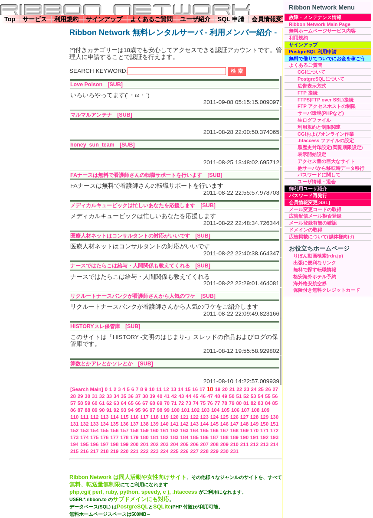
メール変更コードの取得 (315, 209)
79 (232, 403)
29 (80, 396)
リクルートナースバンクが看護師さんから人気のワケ (132, 296)
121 (184, 417)
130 (274, 417)
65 (131, 403)
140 (164, 424)
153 (84, 430)
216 (84, 451)
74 (196, 403)
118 (154, 417)
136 (124, 424)
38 (145, 396)
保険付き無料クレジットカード (326, 290)
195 (84, 444)
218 (104, 451)
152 (74, 430)
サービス (35, 19)
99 (167, 410)
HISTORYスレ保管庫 (95, 326)
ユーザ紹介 (195, 19)
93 (123, 410)
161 (164, 430)
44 (188, 396)
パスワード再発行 (308, 195)
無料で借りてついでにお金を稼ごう (327, 58)
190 (244, 437)
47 (210, 396)
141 (174, 424)
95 (138, 410)
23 (246, 389)
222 (144, 451)
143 (194, 424)
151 (274, 424)
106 (235, 410)
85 (275, 403)
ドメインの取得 (305, 229)
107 (245, 410)
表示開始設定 (312, 154)
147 (234, 424)
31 (95, 396)
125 (224, 417)
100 (175, 410)
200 (134, 444)
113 (104, 417)
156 (114, 430)
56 (275, 396)
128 (254, 417)
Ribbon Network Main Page (319, 24)
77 (217, 403)
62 (109, 403)
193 (274, 437)
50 (232, 396)
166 (214, 430)
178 (124, 437)
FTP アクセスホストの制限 (327, 106)
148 (244, 424)
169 (244, 430)
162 (174, 430)
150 (264, 424)
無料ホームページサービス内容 (322, 30)
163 (184, 430)
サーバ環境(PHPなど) (321, 113)
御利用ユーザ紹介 (308, 188)
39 (152, 396)
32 (102, 396)
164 (194, 430)
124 (214, 417)
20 (225, 389)
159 (144, 430)
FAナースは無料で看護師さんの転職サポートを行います (136, 175)
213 (264, 444)
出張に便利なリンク (314, 262)
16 (195, 389)
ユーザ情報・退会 (317, 181)
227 (194, 451)
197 (104, 444)
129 (264, 417)
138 (144, 424)
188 (224, 437)
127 (244, 417)
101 (185, 410)
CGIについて (311, 72)
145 (214, 424)
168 (234, 430)
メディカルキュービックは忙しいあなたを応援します (132, 205)
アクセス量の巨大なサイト (326, 161)
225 (174, 451)
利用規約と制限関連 (319, 127)
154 (94, 430)
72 (181, 403)
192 (264, 437)
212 (254, 444)
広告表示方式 (312, 85)
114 (114, 417)
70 (167, 403)
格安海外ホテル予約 (314, 276)
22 (239, 389)
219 (114, 451)
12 (166, 389)
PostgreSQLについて (321, 78)
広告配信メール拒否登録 (315, 215)
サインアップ (104, 19)
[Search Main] (86, 389)
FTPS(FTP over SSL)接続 (325, 99)
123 (204, 417)
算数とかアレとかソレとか (101, 364)
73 (188, 403)
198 (114, 444)
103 (205, 410)
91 (109, 410)
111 (84, 417)
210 (234, 444)
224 (164, 451)
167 (224, 430)
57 (73, 403)
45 (196, 396)
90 (102, 410)
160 (154, 430)
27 (275, 389)
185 (194, 437)
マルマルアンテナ (91, 115)
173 (74, 437)
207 (204, 444)
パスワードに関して (319, 174)
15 (188, 389)
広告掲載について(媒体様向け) (321, 236)
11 (159, 389)
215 (74, 451)
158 (134, 430)
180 (144, 437)
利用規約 (66, 19)
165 (204, 430)
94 (131, 410)
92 (116, 410)
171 (264, 430)
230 (224, 451)
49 (224, 396)
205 (184, 444)
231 (234, 451)
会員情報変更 (270, 19)
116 (134, 417)
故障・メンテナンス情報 (315, 17)
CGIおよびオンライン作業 (326, 134)
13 (173, 389)
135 (114, 424)
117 (144, 417)
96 (145, 410)
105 (225, 410)
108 (255, 410)
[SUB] (115, 84)
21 (232, 389)
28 (73, 396)
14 (180, 389)
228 (204, 451)
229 (214, 451)
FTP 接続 (307, 92)
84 (268, 403)
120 (174, 417)
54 (260, 396)
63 (116, 403)
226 (184, 451)
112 (94, 417)
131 (74, 424)
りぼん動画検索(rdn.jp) (318, 255)
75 (203, 403)
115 (124, 417)
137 (134, 424)
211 (244, 444)
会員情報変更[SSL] (309, 202)
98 (160, 410)
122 (194, 417)
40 (160, 396)
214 (274, 444)
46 (203, 396)
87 (80, 410)
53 (253, 396)
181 (154, 437)
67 (145, 403)
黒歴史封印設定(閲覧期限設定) (330, 147)
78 (224, 403)
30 (87, 396)
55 (268, 396)
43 (181, 396)
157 (124, 430)
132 (84, 424)
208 (214, 444)
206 (194, 444)
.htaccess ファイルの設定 (326, 140)
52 (246, 396)
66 (138, 403)
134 (104, 424)
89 (95, 410)
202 (154, 444)
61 (102, 403)
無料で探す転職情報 (314, 269)
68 (152, 403)
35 (123, 396)
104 (215, 410)
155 (104, 430)
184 (184, 437)
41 (167, 396)
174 (84, 437)
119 (164, 417)
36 (131, 396)
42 (174, 396)
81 (246, 403)
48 (217, 396)
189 (234, 437)
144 (204, 424)
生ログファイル (314, 120)
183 (174, 437)
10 (152, 389)
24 (254, 389)
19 (217, 389)
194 (74, 444)
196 (94, 444)
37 (138, 396)
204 (174, 444)
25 (261, 389)
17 (202, 389)
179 (134, 437)
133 (94, 424)
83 (260, 403)
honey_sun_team (92, 145)
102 (195, 410)
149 (254, 424)
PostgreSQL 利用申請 (313, 51)
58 (80, 403)
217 (94, 451)
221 (134, 451)
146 (224, 424)
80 (239, 403)
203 (164, 444)
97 (152, 410)
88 (87, 410)
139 (154, 424)
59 (87, 403)
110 (74, 417)
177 (114, 437)
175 (94, 437)
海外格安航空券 (310, 283)
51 (239, 396)
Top (9, 19)
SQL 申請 (231, 19)
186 (204, 437)
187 (214, 437)
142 (184, 424)
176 (104, 437)
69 (160, 403)
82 (253, 403)
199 (124, 444)
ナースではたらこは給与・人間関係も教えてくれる (130, 266)
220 (124, 451)
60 (95, 403)
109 (265, 410)
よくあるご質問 (151, 19)
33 (109, 396)
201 (144, 444)
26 (268, 389)
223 (154, 451)
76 (210, 403)
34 (116, 396)
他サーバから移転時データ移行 (331, 168)
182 (164, 437)
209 (224, 444)
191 (254, 437)
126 (234, 417)
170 (254, 430)
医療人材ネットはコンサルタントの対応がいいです (130, 236)
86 (73, 410)
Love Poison (86, 84)
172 (274, 430)
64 (123, 403)
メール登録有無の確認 (313, 222)
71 (174, 403)
